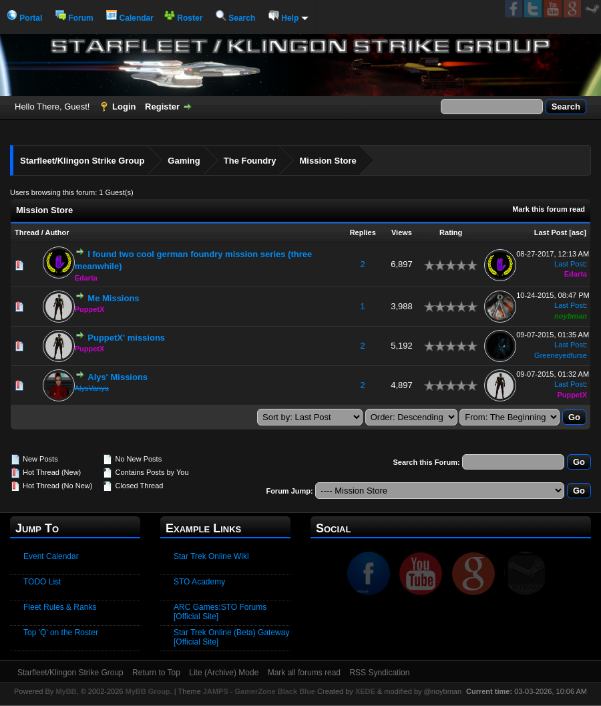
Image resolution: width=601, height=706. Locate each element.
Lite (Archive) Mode (223, 672)
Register (162, 107)
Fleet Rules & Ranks (59, 607)
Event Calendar (51, 556)
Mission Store (327, 161)
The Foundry (250, 161)
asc (578, 232)
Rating (450, 232)
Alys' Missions (117, 377)
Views (401, 232)
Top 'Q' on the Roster (60, 632)
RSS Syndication (379, 672)
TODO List (42, 581)
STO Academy (199, 581)
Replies (363, 232)
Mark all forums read (304, 672)
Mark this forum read (548, 209)
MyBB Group (147, 691)
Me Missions (113, 298)
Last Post (551, 232)
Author (57, 232)
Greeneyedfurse (560, 355)
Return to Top (156, 672)
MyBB (65, 691)
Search (235, 18)
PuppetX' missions (126, 338)
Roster (183, 18)
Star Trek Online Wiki (211, 556)
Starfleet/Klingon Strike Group (82, 161)
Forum (74, 18)
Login (124, 107)
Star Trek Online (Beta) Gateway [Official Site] (231, 637)
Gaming (184, 161)
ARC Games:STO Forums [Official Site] (220, 611)
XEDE (365, 691)
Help (288, 18)
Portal (24, 18)
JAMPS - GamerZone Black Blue (259, 691)
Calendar (130, 18)
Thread (27, 232)
